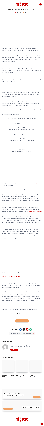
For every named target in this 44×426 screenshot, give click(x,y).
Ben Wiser (14, 316)
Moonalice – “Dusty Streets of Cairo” (10, 280)
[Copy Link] (22, 333)
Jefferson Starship (33, 316)
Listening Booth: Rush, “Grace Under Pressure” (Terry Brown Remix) (8, 375)
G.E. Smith (18, 316)
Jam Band (27, 316)
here (37, 183)
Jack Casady (23, 316)
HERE (32, 267)
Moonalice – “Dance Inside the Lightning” (11, 276)
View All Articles (14, 349)
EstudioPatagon (26, 424)
